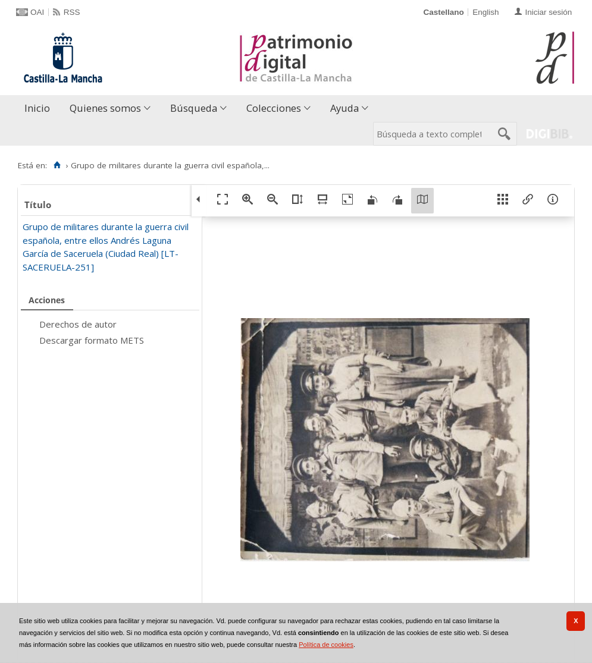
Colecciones (273, 108)
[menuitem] (40, 108)
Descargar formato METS (91, 340)
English (485, 12)
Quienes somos (105, 108)
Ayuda (344, 108)
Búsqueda (193, 108)
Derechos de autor (78, 324)
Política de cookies (326, 644)
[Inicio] (57, 165)
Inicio (37, 108)
